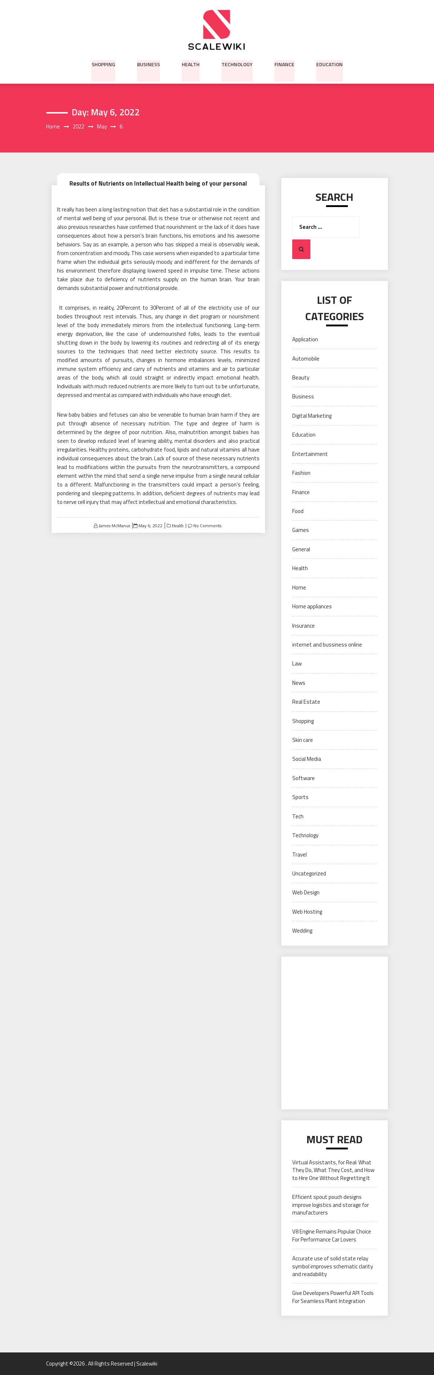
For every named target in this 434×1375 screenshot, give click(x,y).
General (301, 549)
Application (305, 339)
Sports (300, 797)
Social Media (306, 759)
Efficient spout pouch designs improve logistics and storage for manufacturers (330, 1205)
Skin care (302, 740)
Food (298, 511)
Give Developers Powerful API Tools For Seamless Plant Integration (333, 1297)
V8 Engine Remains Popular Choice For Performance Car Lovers (331, 1236)
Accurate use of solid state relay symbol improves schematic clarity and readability (332, 1267)
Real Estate (306, 702)
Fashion (301, 473)
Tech (298, 816)
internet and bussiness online (327, 645)
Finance (284, 63)
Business (148, 63)
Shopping (103, 63)
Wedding (302, 931)
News (298, 683)
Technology (237, 63)
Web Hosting (307, 911)
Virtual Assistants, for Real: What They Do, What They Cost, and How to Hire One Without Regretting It (333, 1170)
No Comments (207, 525)
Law (297, 664)
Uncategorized (309, 874)
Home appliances (312, 607)
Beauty (300, 378)
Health (191, 63)
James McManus (114, 525)
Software (303, 778)
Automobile (306, 358)
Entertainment (310, 454)
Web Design (306, 893)
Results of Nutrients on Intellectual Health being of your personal (158, 183)
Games (300, 530)
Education (329, 63)
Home (299, 587)
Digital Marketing (311, 416)
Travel (299, 854)
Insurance (303, 625)
